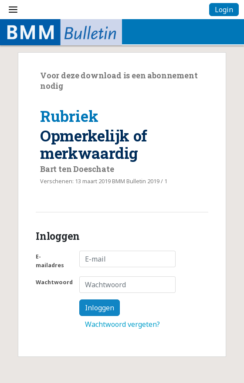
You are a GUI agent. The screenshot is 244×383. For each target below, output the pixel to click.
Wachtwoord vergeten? (122, 324)
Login (224, 9)
